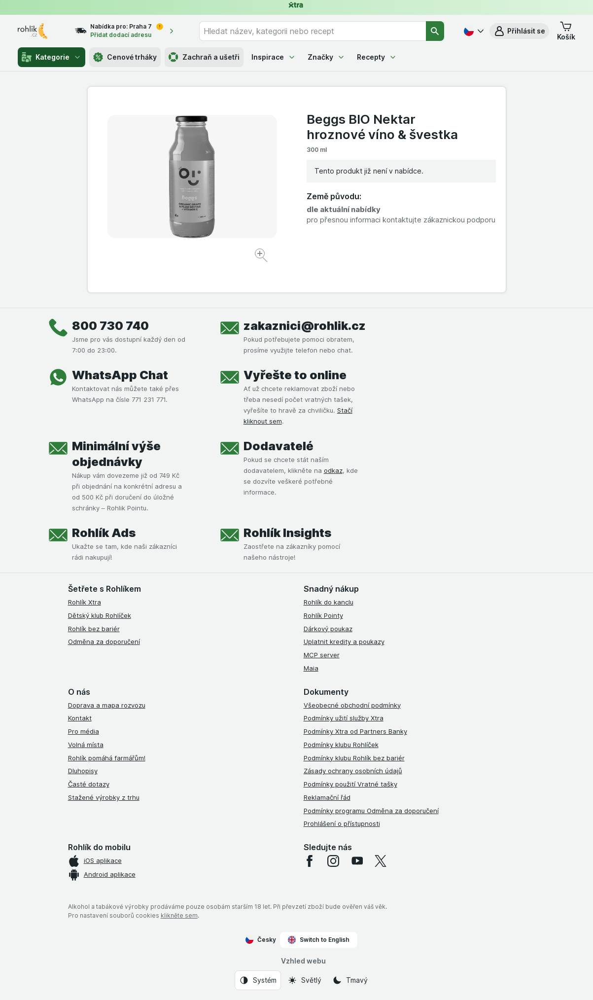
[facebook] (309, 861)
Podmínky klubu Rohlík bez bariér (354, 758)
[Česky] (473, 31)
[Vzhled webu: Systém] (258, 980)
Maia (311, 668)
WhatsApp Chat (120, 375)
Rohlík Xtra (84, 602)
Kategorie (51, 57)
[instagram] (333, 861)
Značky (326, 57)
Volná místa (86, 745)
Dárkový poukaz (328, 629)
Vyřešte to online (295, 375)
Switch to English (318, 940)
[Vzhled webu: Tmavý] (350, 980)
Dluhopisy (83, 771)
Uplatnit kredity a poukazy (344, 641)
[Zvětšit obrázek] (262, 257)
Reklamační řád (327, 797)
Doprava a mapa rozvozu (106, 705)
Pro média (83, 731)
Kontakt (80, 718)
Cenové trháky (125, 57)
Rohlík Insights (287, 533)
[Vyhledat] (435, 31)
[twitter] (380, 861)
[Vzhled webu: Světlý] (304, 980)
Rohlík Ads (104, 533)
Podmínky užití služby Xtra (344, 718)
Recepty (377, 57)
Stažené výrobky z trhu (104, 797)
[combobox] (312, 31)
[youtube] (357, 861)
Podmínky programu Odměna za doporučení (371, 811)
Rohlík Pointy (323, 615)
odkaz (333, 470)
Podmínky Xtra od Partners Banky (355, 731)
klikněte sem (179, 915)
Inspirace (273, 57)
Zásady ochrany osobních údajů (353, 771)
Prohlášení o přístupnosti (342, 823)
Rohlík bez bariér (94, 629)
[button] (519, 31)
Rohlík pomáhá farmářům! (106, 758)
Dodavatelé (279, 446)
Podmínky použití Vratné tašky (350, 784)
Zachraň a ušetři (204, 57)
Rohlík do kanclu (328, 602)
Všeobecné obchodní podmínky (352, 705)
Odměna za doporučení (104, 641)
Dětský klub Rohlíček (99, 615)
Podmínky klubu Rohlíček (341, 745)
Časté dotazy (88, 784)
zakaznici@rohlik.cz (305, 326)
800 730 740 (110, 326)
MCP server (322, 655)
